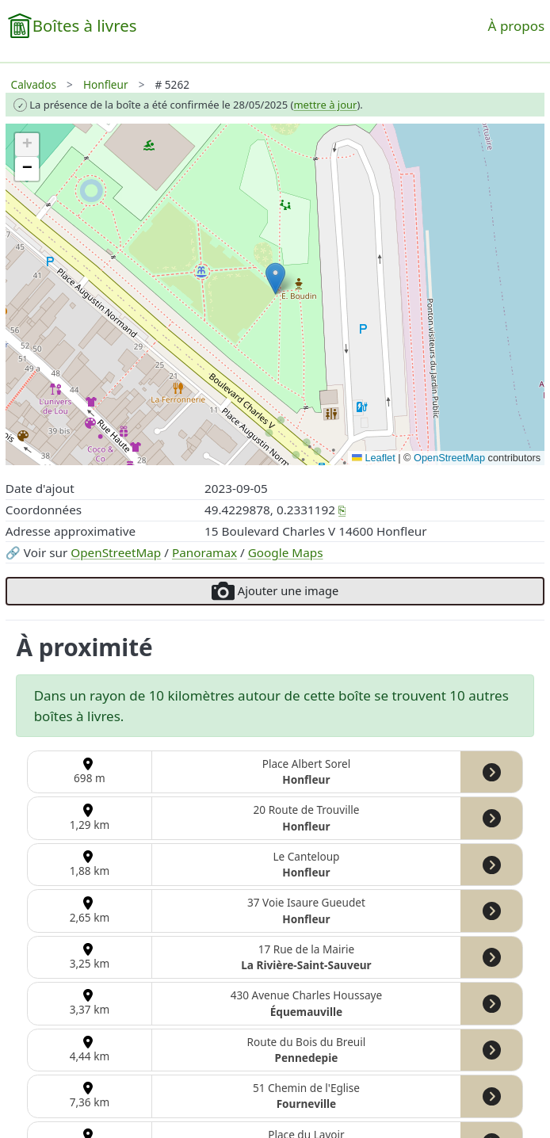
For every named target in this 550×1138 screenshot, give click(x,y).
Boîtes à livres (84, 25)
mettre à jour (325, 104)
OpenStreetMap (116, 552)
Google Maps (285, 552)
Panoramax (204, 552)
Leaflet (373, 458)
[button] (275, 278)
